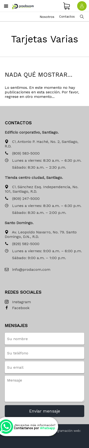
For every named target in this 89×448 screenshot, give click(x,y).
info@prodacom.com (27, 269)
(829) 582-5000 (22, 244)
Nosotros (47, 17)
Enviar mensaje (44, 410)
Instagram (18, 302)
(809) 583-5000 (22, 153)
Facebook (17, 308)
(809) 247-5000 (22, 198)
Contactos (67, 16)
